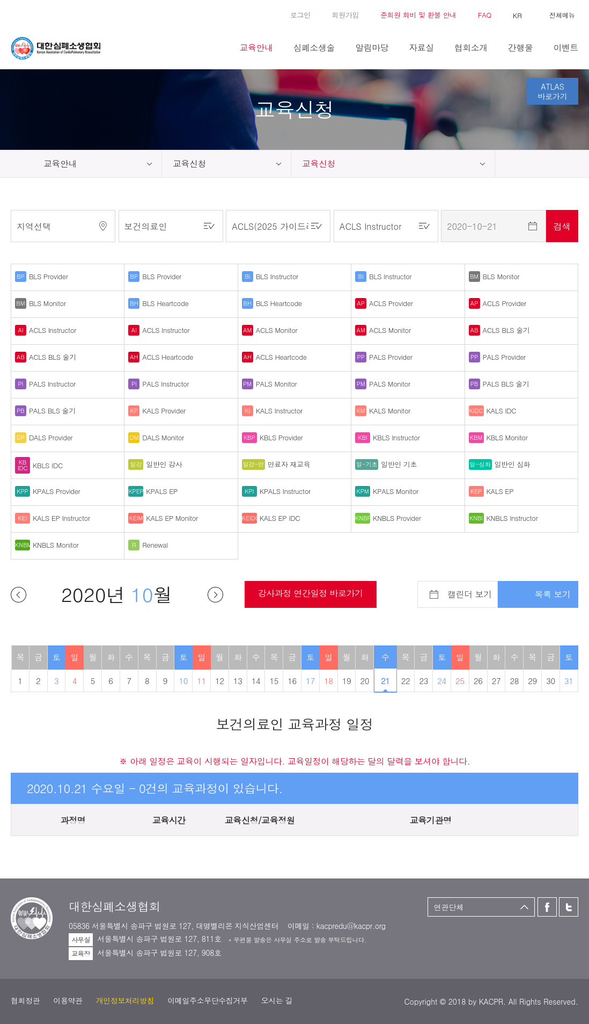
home (16, 163)
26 (478, 680)
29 (532, 680)
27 (496, 680)
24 (441, 680)
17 (310, 680)
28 (514, 680)
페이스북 (16, 14)
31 (568, 680)
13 (237, 680)
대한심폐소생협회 (56, 48)
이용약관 (67, 1000)
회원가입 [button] (345, 15)
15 (273, 680)
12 (219, 680)
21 (385, 680)
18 (328, 680)
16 (292, 680)
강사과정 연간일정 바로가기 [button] (310, 593)
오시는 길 (277, 1000)
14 (256, 680)
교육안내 (60, 163)
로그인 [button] (300, 15)
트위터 (32, 14)
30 (550, 680)
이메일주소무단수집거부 (207, 1000)
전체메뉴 (562, 14)
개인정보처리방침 (125, 1000)
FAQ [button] (484, 15)
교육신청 (189, 163)
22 (405, 680)
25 (460, 680)
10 (183, 680)
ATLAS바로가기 (553, 91)
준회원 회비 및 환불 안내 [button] (418, 15)
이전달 (18, 594)
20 (365, 680)
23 (423, 680)
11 (201, 680)
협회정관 (25, 1000)
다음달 (215, 594)
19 (346, 680)
